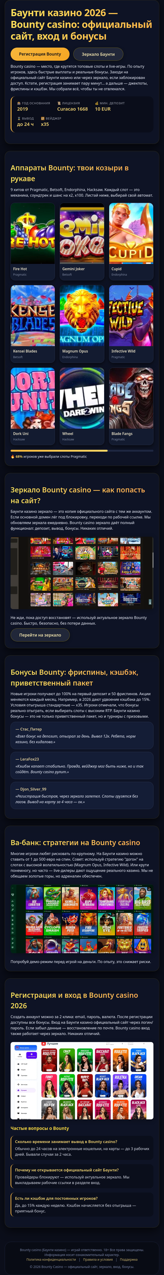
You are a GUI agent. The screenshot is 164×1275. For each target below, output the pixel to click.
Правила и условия (98, 1259)
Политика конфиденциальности (51, 1259)
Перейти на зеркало (40, 635)
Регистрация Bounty (40, 54)
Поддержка (129, 1259)
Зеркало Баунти (98, 54)
